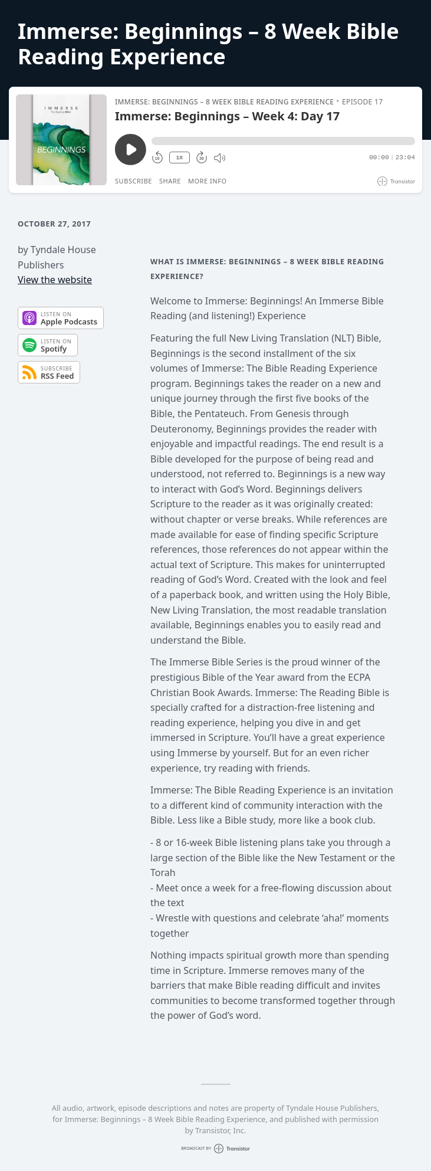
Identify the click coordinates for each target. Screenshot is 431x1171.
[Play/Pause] (61, 140)
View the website (55, 279)
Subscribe (133, 180)
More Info (207, 180)
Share (170, 180)
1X (179, 158)
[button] (283, 141)
